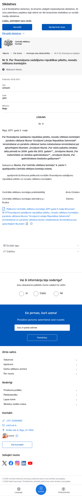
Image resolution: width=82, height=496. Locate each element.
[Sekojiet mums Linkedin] (24, 463)
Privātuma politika (13, 390)
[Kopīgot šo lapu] (41, 251)
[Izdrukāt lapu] (41, 245)
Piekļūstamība (11, 394)
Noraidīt (17, 27)
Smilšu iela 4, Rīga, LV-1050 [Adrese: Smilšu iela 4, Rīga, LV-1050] (20, 430)
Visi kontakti (17, 444)
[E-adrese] (8, 435)
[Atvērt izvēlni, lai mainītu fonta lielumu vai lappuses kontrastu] (63, 490)
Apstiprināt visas (57, 27)
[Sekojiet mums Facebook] (11, 463)
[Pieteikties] (42, 338)
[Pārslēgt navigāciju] (41, 489)
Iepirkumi (8, 364)
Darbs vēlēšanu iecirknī (15, 369)
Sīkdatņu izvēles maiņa (15, 404)
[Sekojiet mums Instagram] (17, 463)
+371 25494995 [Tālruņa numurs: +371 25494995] (14, 420)
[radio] (23, 293)
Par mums (9, 373)
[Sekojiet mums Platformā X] (4, 463)
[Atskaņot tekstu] (14, 69)
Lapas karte (9, 399)
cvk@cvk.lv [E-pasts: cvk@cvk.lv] (11, 425)
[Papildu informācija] (31, 224)
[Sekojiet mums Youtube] (30, 463)
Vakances (8, 359)
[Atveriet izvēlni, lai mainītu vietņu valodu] (18, 490)
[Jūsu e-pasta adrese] (42, 327)
